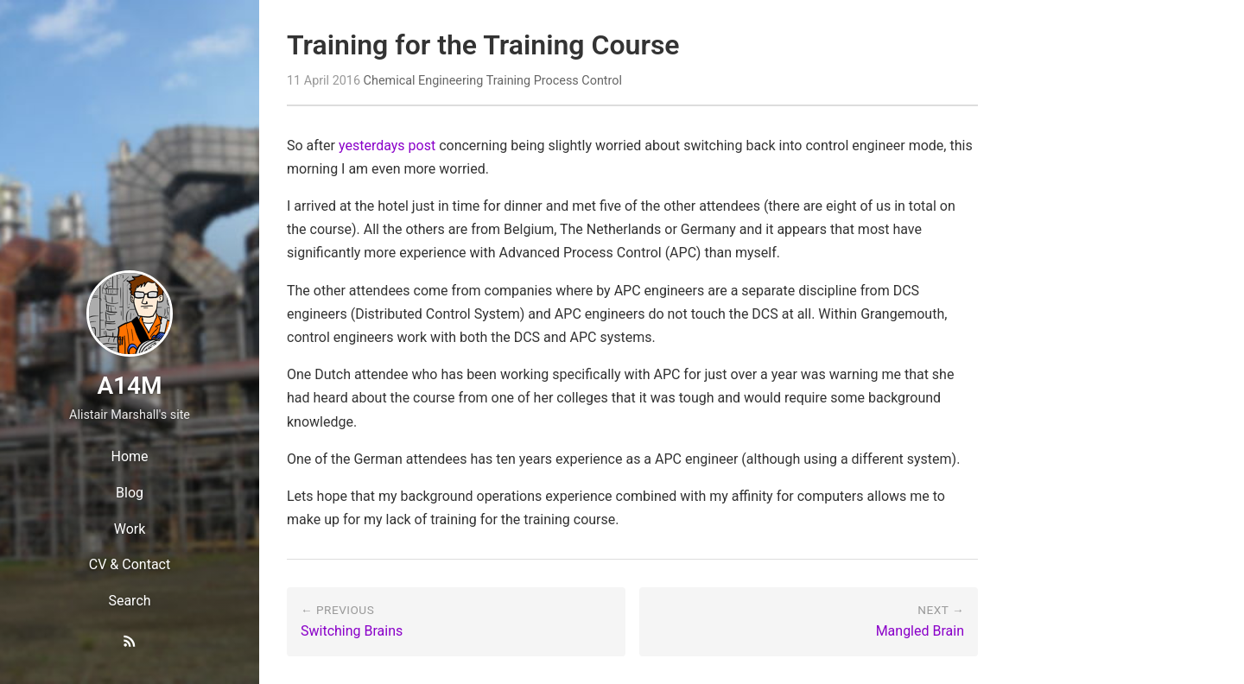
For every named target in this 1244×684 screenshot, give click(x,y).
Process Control (578, 80)
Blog (129, 492)
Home (129, 456)
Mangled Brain (920, 631)
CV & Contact (129, 564)
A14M (129, 385)
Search (129, 600)
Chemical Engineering (424, 80)
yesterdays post (387, 145)
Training (508, 80)
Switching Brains (352, 631)
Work (130, 529)
